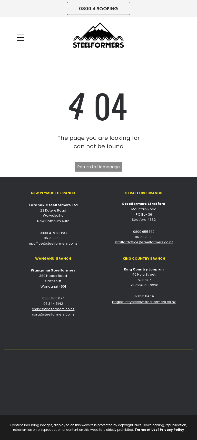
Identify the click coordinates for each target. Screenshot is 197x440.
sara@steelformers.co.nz (53, 314)
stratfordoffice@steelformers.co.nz (144, 242)
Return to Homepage (98, 167)
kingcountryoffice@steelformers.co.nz (144, 301)
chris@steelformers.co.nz (53, 309)
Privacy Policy (172, 429)
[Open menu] (20, 37)
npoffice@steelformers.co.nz (53, 243)
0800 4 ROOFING (53, 233)
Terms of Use (146, 429)
